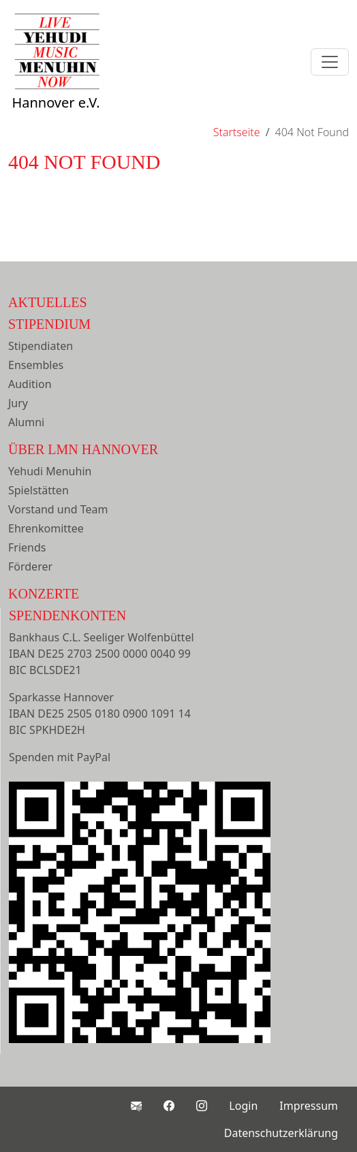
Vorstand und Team (58, 509)
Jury (18, 403)
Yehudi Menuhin (49, 471)
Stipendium (49, 324)
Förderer (30, 566)
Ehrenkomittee (46, 528)
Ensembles (35, 364)
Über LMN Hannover (83, 449)
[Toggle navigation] (330, 62)
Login (243, 1105)
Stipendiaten (40, 345)
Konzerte (43, 593)
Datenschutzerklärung (281, 1132)
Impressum (308, 1105)
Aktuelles (47, 302)
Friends (27, 547)
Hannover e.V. (56, 76)
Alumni (26, 422)
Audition (30, 384)
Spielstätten (38, 490)
